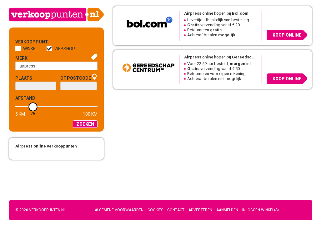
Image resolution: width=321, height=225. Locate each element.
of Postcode (75, 78)
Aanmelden (227, 210)
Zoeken (85, 124)
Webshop (64, 48)
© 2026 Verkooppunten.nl (40, 210)
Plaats (23, 78)
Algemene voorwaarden (119, 210)
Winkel (30, 48)
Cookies (155, 210)
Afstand (25, 98)
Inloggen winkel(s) (260, 210)
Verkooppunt (25, 41)
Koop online (287, 35)
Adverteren (200, 210)
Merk (21, 58)
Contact (175, 210)
